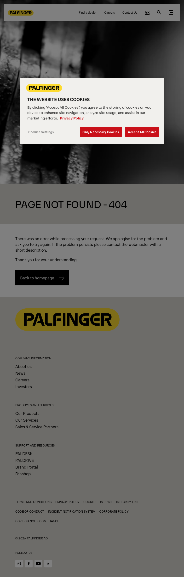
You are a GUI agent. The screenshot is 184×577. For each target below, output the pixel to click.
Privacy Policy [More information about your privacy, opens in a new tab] (72, 117)
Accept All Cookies (142, 132)
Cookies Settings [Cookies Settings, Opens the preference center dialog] (41, 132)
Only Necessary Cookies (100, 132)
